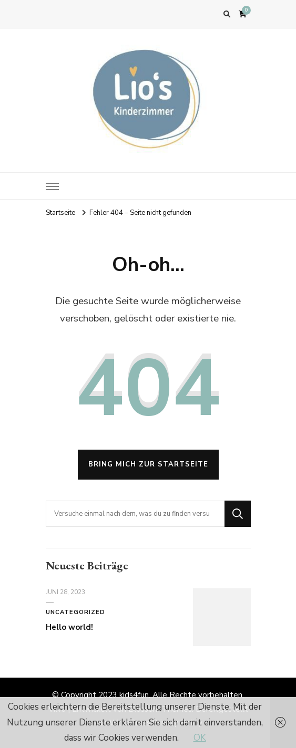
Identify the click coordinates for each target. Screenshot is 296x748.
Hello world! (69, 627)
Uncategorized (75, 612)
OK (199, 738)
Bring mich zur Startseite (148, 464)
